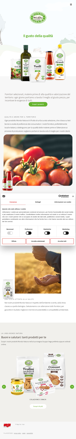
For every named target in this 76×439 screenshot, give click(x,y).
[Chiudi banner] (73, 196)
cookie (23, 433)
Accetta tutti (62, 241)
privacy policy (17, 433)
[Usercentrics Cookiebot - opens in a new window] (60, 196)
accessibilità (30, 433)
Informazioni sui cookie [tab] (62, 202)
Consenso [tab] (13, 202)
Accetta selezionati (38, 241)
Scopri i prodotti (38, 104)
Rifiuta (14, 241)
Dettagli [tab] (38, 202)
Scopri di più (38, 406)
